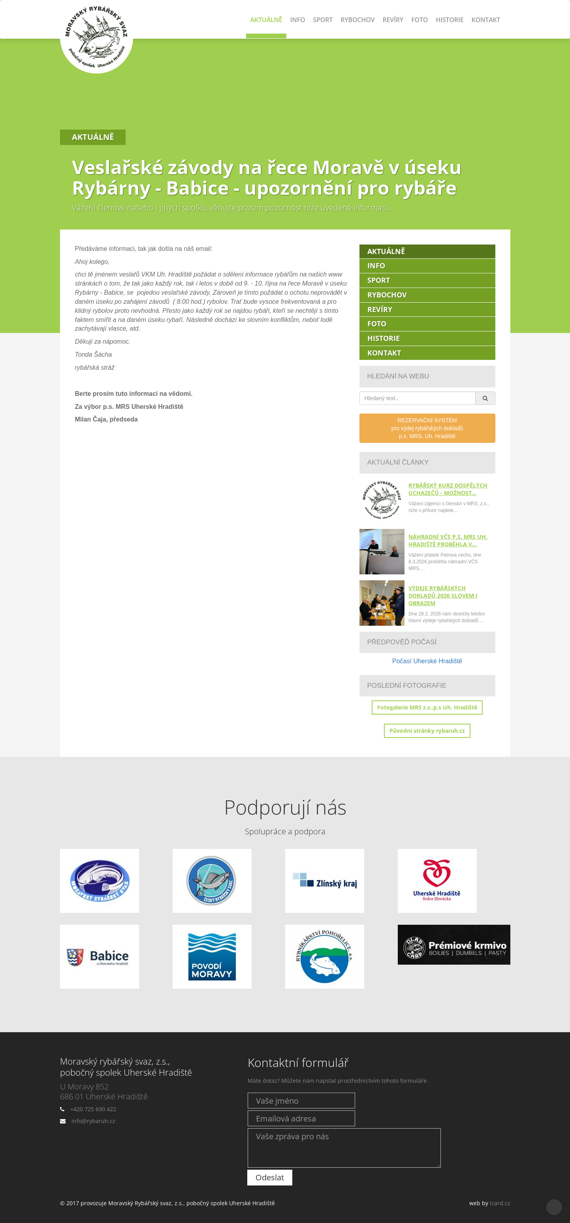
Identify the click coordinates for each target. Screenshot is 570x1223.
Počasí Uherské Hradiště (427, 661)
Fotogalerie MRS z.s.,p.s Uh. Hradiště (427, 707)
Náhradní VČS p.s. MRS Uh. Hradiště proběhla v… (447, 540)
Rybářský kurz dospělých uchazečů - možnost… (447, 489)
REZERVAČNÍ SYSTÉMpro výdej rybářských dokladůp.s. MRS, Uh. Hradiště (427, 428)
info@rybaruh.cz (93, 1121)
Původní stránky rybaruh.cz (427, 730)
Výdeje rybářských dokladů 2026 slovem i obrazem (443, 595)
